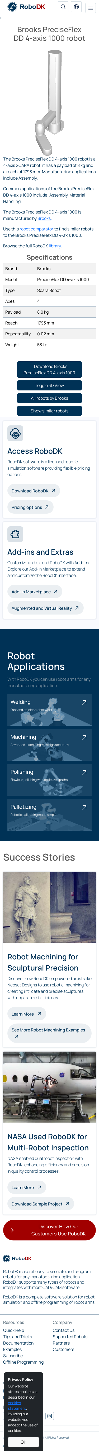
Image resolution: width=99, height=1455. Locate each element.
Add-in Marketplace (31, 592)
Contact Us (63, 1330)
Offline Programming (23, 1362)
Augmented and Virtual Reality (42, 608)
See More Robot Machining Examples (48, 1030)
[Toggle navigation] (90, 8)
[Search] (63, 6)
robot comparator (36, 229)
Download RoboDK (30, 491)
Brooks (44, 218)
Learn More (29, 1013)
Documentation (18, 1343)
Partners (61, 1343)
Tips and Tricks (17, 1337)
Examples (12, 1349)
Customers (63, 1349)
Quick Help (13, 1330)
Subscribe (13, 1356)
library (55, 246)
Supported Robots (70, 1337)
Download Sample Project (37, 1204)
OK (23, 1442)
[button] (76, 6)
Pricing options (27, 507)
